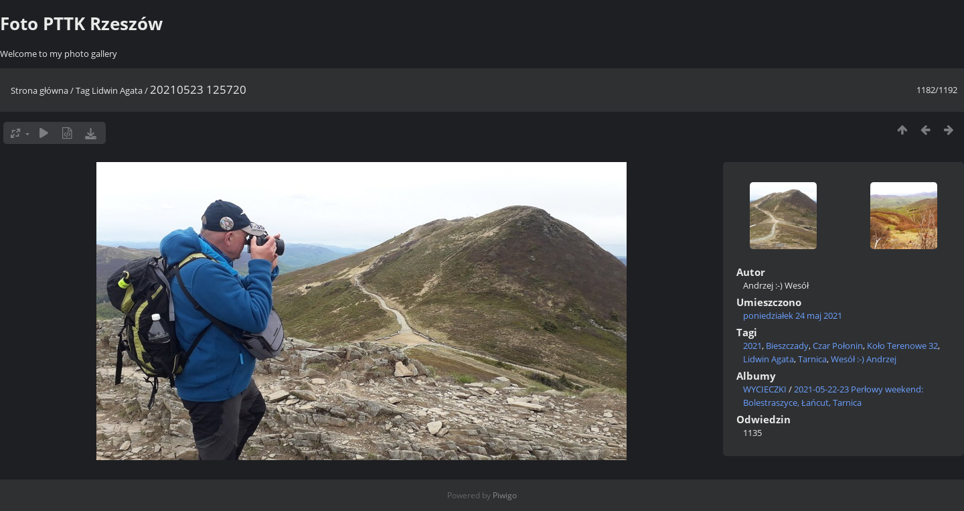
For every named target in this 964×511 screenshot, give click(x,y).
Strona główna (39, 90)
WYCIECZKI (765, 389)
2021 (752, 346)
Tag (83, 90)
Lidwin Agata (117, 90)
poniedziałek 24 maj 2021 (792, 315)
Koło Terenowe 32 (902, 346)
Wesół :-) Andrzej (863, 359)
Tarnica (812, 359)
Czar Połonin (838, 346)
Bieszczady (787, 346)
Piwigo (505, 495)
